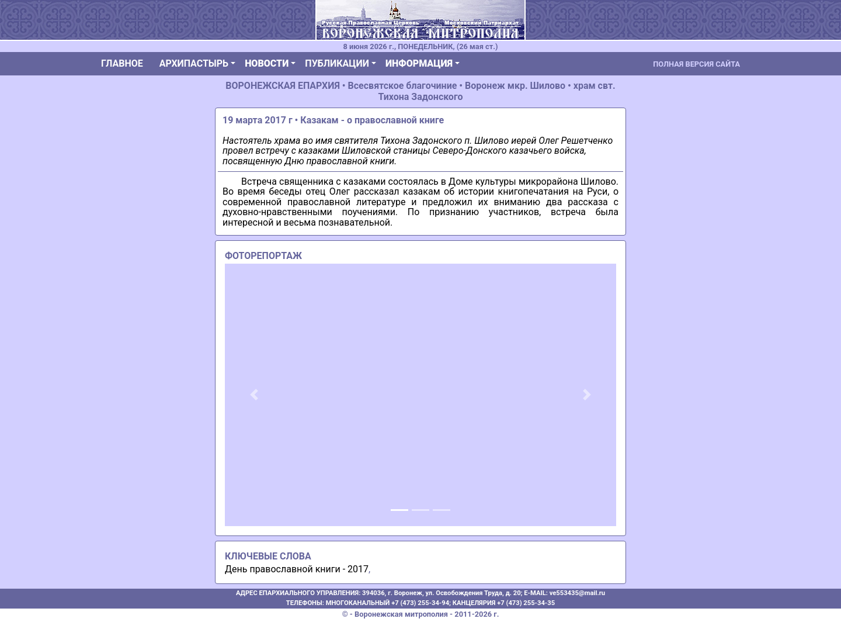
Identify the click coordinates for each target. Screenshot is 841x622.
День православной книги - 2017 (297, 569)
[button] (254, 395)
